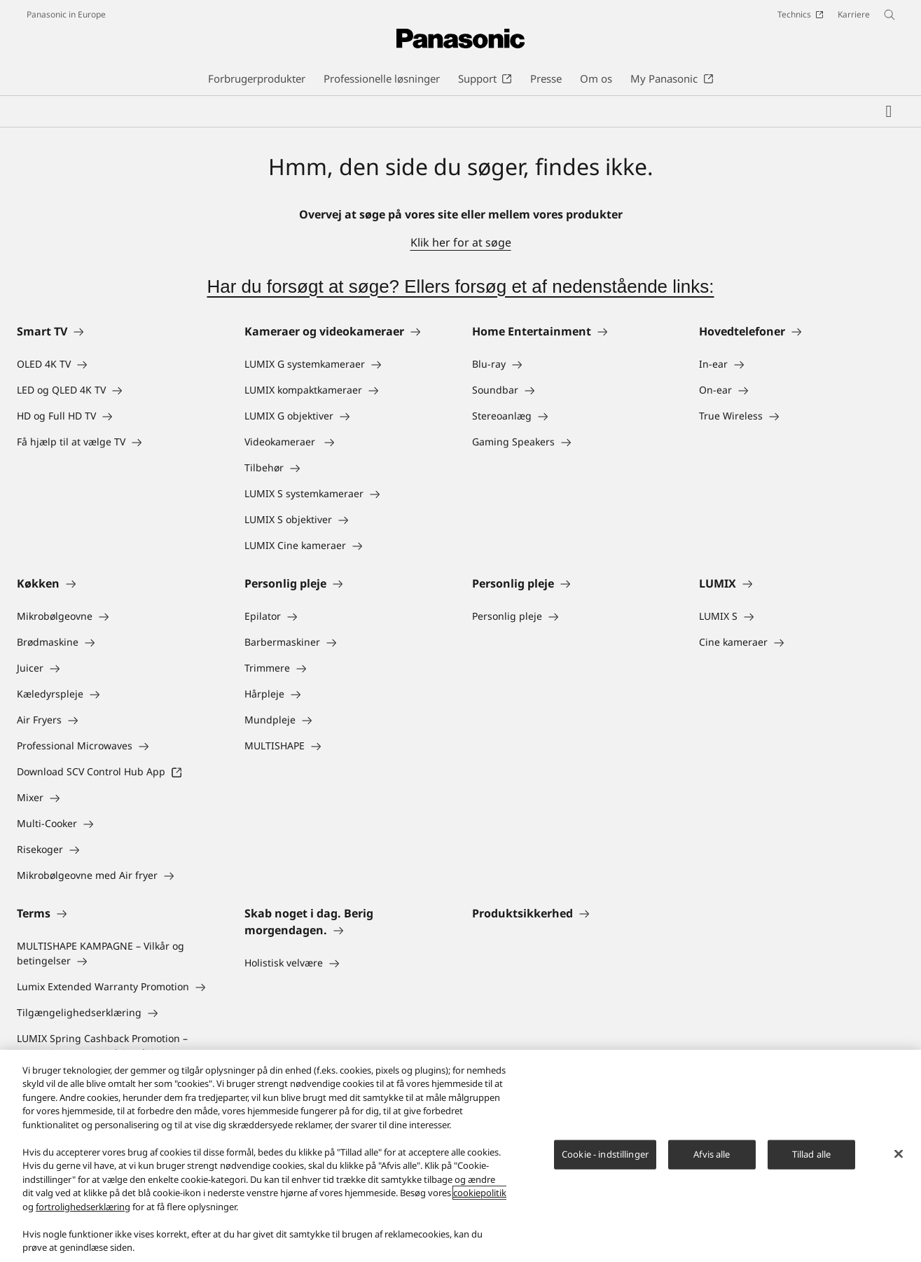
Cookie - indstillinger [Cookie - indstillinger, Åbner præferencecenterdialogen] (605, 1154)
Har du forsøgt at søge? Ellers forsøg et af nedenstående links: (460, 286)
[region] (460, 1156)
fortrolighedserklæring (83, 1206)
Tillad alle (811, 1154)
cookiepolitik (479, 1192)
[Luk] (898, 1154)
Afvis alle (711, 1154)
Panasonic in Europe (66, 14)
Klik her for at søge (460, 242)
